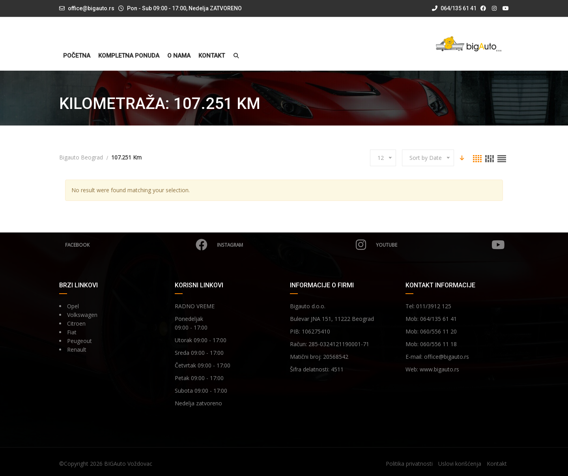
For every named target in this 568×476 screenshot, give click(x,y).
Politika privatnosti (409, 463)
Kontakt (211, 56)
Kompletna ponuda (128, 56)
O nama (179, 56)
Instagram (291, 245)
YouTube (440, 245)
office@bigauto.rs (91, 8)
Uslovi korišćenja (459, 463)
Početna (76, 56)
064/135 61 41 (454, 8)
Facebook (136, 245)
